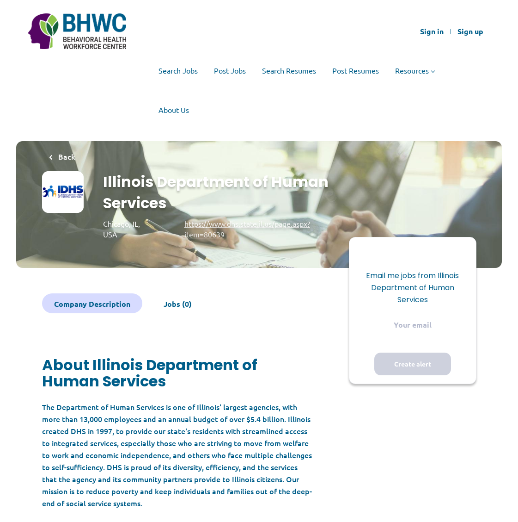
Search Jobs (178, 70)
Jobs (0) (178, 304)
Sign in (432, 31)
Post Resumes (355, 70)
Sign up (470, 31)
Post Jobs (230, 70)
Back (65, 156)
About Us (173, 109)
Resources (412, 70)
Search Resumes (289, 70)
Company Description (92, 304)
